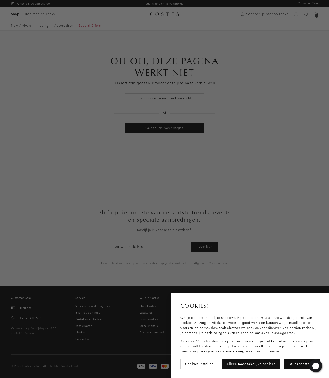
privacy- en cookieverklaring (220, 351)
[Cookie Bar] (164, 189)
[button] (315, 365)
